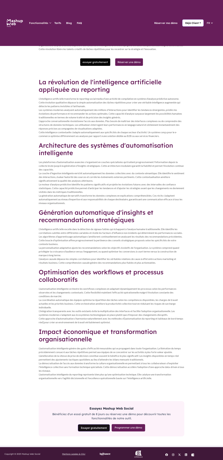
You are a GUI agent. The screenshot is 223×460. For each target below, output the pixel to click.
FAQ (79, 23)
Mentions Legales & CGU (73, 454)
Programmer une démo (128, 427)
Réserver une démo (129, 62)
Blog (69, 23)
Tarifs (57, 23)
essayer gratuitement (95, 62)
